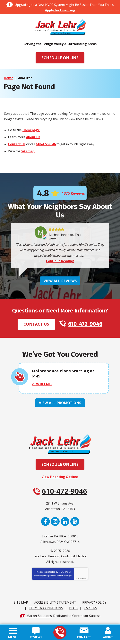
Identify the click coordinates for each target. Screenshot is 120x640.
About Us (33, 137)
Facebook (45, 522)
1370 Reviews (73, 193)
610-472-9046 (59, 632)
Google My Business (74, 522)
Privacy (78, 579)
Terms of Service (62, 576)
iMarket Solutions (39, 617)
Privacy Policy (48, 576)
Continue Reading (60, 262)
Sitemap (28, 151)
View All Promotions (60, 403)
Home (8, 78)
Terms (84, 579)
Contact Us (16, 144)
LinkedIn (65, 522)
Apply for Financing (60, 10)
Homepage (31, 130)
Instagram (55, 522)
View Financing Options (60, 478)
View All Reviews (60, 281)
